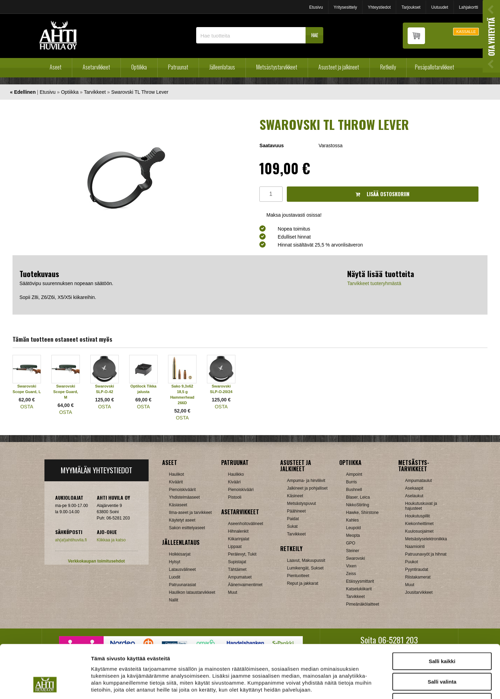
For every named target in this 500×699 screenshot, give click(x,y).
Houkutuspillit (417, 516)
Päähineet (296, 511)
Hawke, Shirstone (362, 512)
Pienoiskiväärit (182, 489)
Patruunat (178, 67)
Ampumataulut (418, 480)
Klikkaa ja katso (111, 540)
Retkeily (388, 67)
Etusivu (316, 7)
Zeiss (351, 573)
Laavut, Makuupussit (306, 560)
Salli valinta (442, 635)
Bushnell (354, 489)
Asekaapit (414, 488)
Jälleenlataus (222, 67)
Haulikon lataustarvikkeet (192, 592)
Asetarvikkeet (96, 67)
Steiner (352, 550)
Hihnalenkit (238, 531)
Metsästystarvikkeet (276, 67)
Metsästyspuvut (301, 503)
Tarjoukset (410, 7)
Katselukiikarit (359, 588)
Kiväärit (176, 482)
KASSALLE (466, 32)
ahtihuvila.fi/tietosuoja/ (146, 656)
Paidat (293, 518)
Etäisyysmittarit (360, 581)
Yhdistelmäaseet (184, 497)
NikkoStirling (357, 504)
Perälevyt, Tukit (242, 554)
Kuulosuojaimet (419, 531)
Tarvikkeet (95, 92)
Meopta (353, 535)
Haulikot (176, 474)
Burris (351, 482)
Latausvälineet (182, 569)
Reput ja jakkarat (302, 583)
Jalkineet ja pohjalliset (307, 488)
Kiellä (442, 655)
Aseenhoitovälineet (245, 523)
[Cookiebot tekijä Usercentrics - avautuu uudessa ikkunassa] (45, 685)
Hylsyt (175, 561)
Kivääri (234, 482)
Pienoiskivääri (241, 489)
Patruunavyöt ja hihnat (426, 554)
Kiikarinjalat (238, 538)
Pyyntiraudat (416, 569)
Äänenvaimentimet (245, 584)
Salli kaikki (442, 614)
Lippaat (235, 546)
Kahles (352, 520)
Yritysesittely (345, 7)
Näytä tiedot (371, 685)
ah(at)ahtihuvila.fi (71, 540)
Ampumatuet (240, 577)
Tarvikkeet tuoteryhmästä (374, 283)
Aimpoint (354, 474)
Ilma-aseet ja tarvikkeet (190, 512)
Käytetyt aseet (182, 520)
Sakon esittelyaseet (187, 527)
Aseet (55, 67)
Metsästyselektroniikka (426, 538)
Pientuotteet (298, 575)
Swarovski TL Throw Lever (139, 92)
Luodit (175, 577)
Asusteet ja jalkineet (338, 67)
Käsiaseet (178, 504)
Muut (233, 592)
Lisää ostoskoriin (382, 194)
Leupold (353, 527)
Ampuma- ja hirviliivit (306, 480)
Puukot (411, 561)
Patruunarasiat (182, 584)
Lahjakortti (468, 7)
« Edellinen (23, 92)
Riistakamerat (418, 577)
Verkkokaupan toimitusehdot (96, 561)
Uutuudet (439, 7)
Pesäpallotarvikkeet (434, 67)
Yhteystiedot (379, 7)
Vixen (351, 566)
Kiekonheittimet (419, 523)
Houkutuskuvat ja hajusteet (421, 506)
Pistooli (235, 497)
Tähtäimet (237, 569)
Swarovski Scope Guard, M (65, 391)
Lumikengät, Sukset (305, 568)
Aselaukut (414, 495)
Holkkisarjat (180, 554)
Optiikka (139, 67)
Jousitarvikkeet (419, 592)
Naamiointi (415, 546)
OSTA (26, 406)
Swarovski (355, 558)
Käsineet (295, 495)
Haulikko (236, 474)
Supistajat (237, 561)
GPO (351, 543)
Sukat (292, 526)
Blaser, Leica (358, 497)
